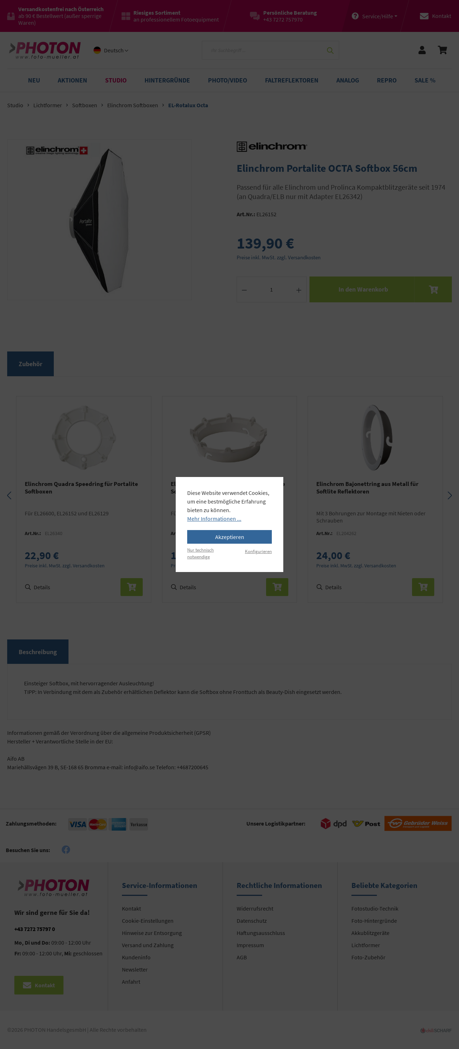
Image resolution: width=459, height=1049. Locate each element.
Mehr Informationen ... (214, 518)
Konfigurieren (258, 551)
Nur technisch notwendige (200, 553)
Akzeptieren (229, 536)
